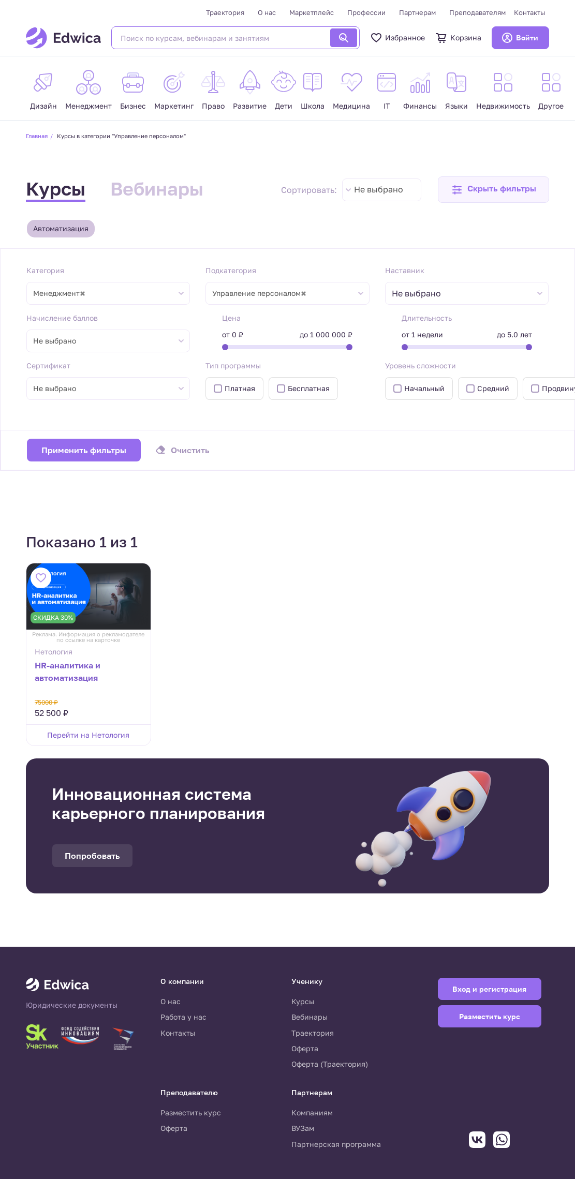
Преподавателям (477, 12)
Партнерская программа (336, 1144)
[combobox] (381, 189)
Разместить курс (190, 1112)
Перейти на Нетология (88, 734)
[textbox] (421, 293)
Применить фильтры (83, 450)
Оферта (304, 1048)
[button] (493, 189)
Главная (37, 135)
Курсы (55, 188)
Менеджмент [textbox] (59, 293)
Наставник (404, 270)
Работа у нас (183, 1017)
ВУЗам (302, 1128)
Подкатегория (230, 270)
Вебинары (156, 188)
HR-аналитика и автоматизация (67, 671)
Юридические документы (71, 1005)
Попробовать (92, 855)
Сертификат (48, 365)
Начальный (424, 388)
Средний (493, 388)
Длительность (427, 318)
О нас (267, 12)
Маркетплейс (311, 12)
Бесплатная (309, 388)
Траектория (225, 12)
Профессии (366, 12)
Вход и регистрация (489, 988)
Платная (240, 388)
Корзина (458, 38)
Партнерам (417, 12)
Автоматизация (61, 228)
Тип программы (233, 365)
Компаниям (312, 1112)
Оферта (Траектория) (329, 1064)
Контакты (529, 12)
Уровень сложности (420, 365)
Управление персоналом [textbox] (259, 293)
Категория (45, 270)
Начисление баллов (62, 318)
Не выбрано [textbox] (378, 189)
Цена (231, 318)
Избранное (397, 38)
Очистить (190, 450)
